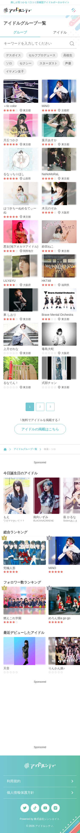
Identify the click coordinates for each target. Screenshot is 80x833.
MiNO (45, 106)
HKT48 (46, 280)
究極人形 (9, 568)
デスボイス (13, 55)
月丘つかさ (10, 140)
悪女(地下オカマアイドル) (20, 246)
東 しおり (9, 314)
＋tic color (10, 106)
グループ (20, 32)
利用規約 (13, 781)
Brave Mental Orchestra (57, 314)
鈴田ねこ (48, 246)
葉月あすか (49, 140)
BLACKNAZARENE (43, 520)
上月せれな (10, 349)
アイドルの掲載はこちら (40, 429)
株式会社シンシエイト (47, 818)
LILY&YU (9, 280)
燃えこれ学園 (12, 618)
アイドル (60, 32)
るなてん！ (10, 383)
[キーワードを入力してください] (35, 43)
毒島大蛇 (48, 349)
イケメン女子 (15, 71)
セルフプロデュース (42, 55)
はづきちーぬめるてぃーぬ (19, 210)
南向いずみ (40, 517)
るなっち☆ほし (13, 174)
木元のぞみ (49, 208)
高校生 (67, 55)
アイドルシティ (44, 826)
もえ (6, 517)
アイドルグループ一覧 (25, 449)
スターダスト (48, 63)
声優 (68, 63)
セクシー (26, 63)
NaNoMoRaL (50, 174)
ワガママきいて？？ (14, 520)
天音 (6, 668)
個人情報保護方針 (20, 792)
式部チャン (49, 383)
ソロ (9, 63)
